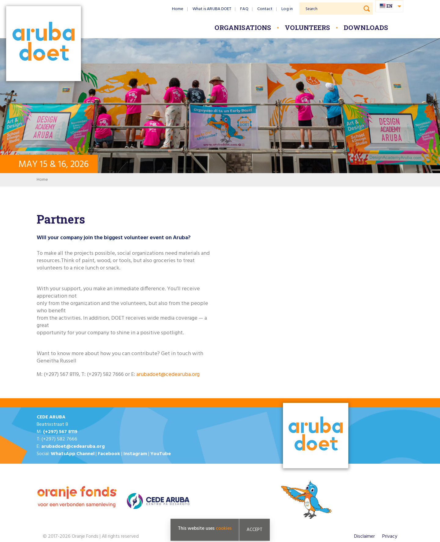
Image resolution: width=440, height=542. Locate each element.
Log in (287, 9)
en (390, 6)
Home (177, 9)
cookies (224, 529)
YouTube (160, 454)
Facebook (109, 454)
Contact (265, 9)
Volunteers (307, 27)
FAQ (244, 9)
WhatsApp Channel (72, 454)
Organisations (243, 27)
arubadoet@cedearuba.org (168, 374)
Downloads (366, 27)
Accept (254, 529)
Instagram (135, 454)
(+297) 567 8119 (60, 432)
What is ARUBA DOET (212, 9)
